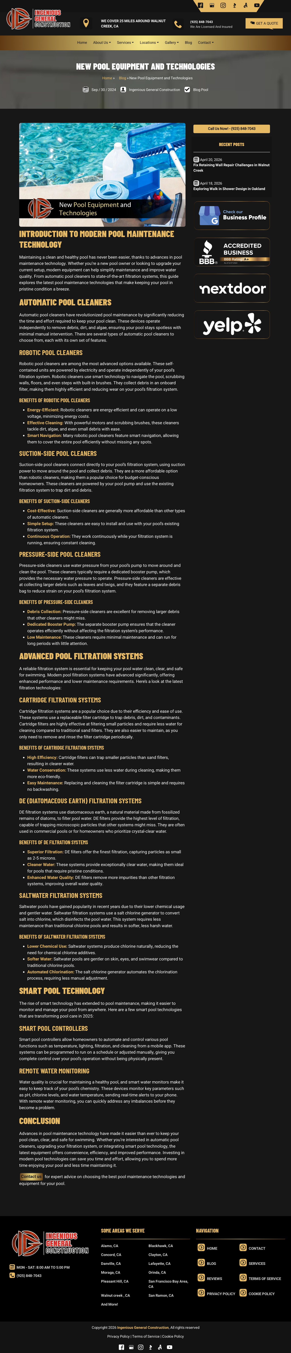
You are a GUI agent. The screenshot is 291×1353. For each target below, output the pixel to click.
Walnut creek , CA (115, 1295)
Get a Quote (264, 23)
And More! (109, 1304)
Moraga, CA (110, 1272)
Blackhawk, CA (161, 1246)
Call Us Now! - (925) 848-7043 (231, 128)
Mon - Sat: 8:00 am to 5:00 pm (39, 1267)
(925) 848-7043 (201, 22)
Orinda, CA (157, 1272)
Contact (257, 1248)
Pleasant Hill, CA (115, 1281)
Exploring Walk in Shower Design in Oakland (229, 188)
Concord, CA (111, 1254)
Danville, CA (111, 1263)
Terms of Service (265, 1278)
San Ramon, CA (161, 1295)
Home (107, 78)
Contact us (31, 1176)
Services (257, 1263)
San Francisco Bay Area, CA (168, 1284)
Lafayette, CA (160, 1263)
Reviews (214, 1278)
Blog (122, 78)
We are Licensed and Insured (211, 26)
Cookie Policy (262, 1294)
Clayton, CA (158, 1254)
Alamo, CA (109, 1246)
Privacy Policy (221, 1294)
